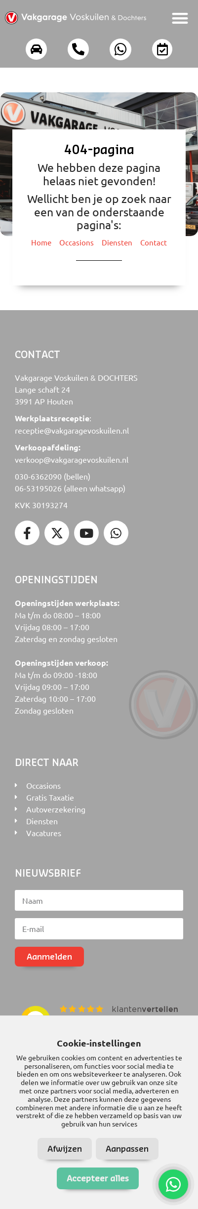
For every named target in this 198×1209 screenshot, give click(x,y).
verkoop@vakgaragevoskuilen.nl (71, 459)
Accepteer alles (98, 1178)
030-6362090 (38, 476)
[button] (180, 18)
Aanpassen (127, 1148)
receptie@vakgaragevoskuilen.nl (72, 430)
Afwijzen (64, 1148)
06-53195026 (38, 488)
